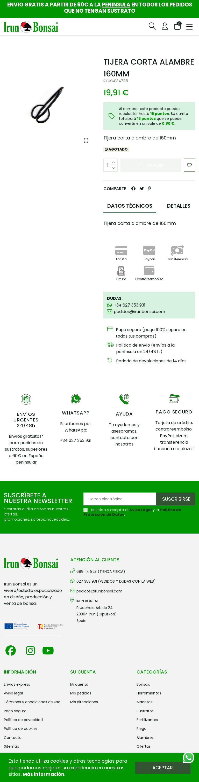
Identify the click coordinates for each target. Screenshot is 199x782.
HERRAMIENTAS (149, 693)
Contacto (13, 737)
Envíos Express (17, 684)
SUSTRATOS (145, 711)
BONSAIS (143, 684)
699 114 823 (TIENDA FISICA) (100, 571)
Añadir (150, 165)
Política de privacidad (23, 719)
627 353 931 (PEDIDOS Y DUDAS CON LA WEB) (116, 581)
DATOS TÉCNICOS (129, 205)
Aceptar (162, 767)
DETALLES (178, 205)
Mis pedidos (80, 693)
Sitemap (11, 746)
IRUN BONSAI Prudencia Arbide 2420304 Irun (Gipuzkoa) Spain (96, 610)
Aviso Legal (140, 509)
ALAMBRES (145, 737)
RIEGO (141, 728)
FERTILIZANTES (147, 719)
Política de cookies (21, 728)
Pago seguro (15, 711)
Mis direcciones (84, 702)
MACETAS (144, 702)
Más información (43, 774)
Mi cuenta (79, 684)
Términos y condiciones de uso (32, 702)
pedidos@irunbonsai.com (99, 591)
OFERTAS (144, 746)
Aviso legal (13, 693)
